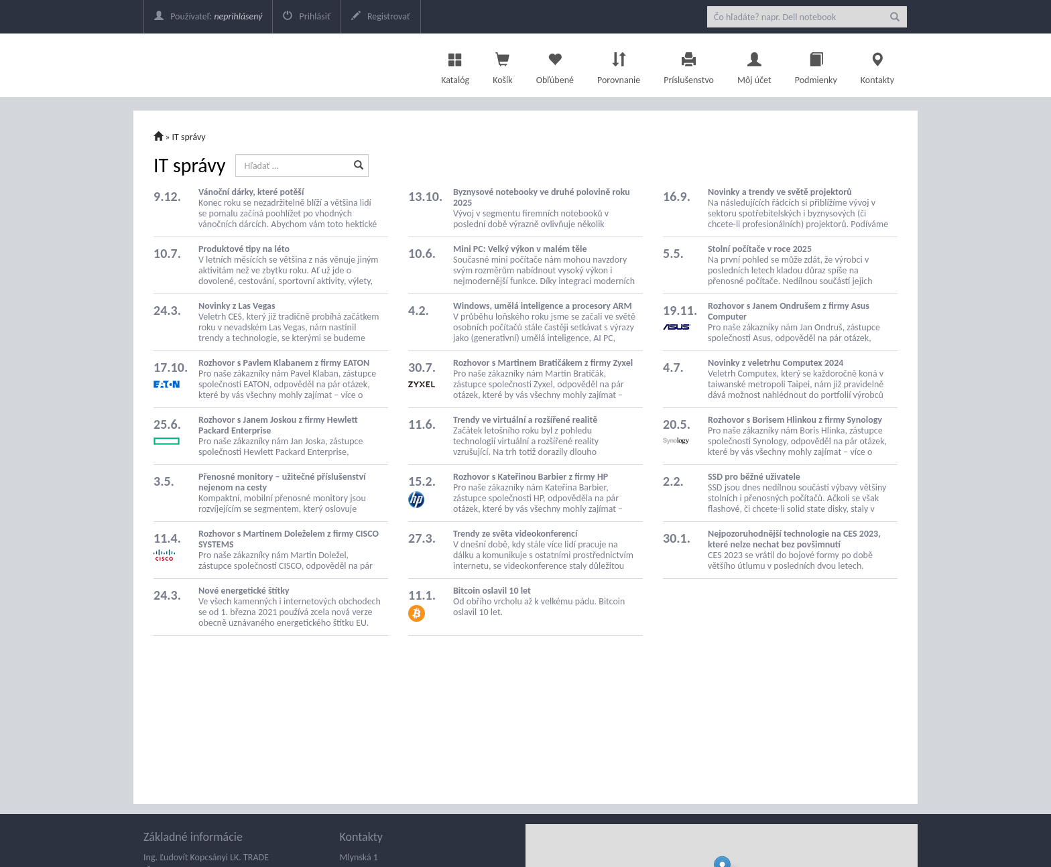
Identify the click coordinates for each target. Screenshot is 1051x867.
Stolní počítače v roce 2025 (760, 249)
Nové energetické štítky (244, 590)
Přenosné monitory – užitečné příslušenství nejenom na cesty (282, 482)
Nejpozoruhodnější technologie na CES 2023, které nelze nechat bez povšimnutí (794, 539)
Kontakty (877, 65)
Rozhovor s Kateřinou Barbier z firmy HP (530, 476)
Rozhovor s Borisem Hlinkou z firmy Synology (795, 419)
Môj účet (754, 65)
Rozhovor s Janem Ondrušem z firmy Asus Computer (788, 311)
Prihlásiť (306, 16)
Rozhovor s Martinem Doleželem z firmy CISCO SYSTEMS (288, 539)
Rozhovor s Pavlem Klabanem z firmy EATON (283, 363)
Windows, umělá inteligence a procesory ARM (542, 306)
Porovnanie (618, 65)
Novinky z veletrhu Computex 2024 (775, 363)
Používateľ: (208, 16)
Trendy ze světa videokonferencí (515, 533)
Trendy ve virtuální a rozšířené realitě (525, 419)
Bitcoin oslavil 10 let (492, 590)
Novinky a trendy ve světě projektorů (780, 192)
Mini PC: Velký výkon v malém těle (519, 249)
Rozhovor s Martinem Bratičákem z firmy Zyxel (543, 363)
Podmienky (816, 65)
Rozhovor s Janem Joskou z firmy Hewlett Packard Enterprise (278, 425)
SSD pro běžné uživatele (754, 476)
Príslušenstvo (689, 65)
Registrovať (380, 16)
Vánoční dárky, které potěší (251, 192)
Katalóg (455, 65)
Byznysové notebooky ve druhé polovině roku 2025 (541, 197)
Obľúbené (555, 65)
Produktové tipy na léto (244, 249)
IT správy (189, 137)
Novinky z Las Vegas (236, 306)
